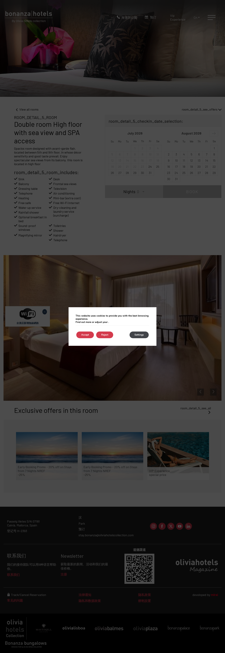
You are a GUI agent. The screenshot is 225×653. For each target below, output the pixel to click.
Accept (85, 334)
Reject (105, 334)
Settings (138, 334)
